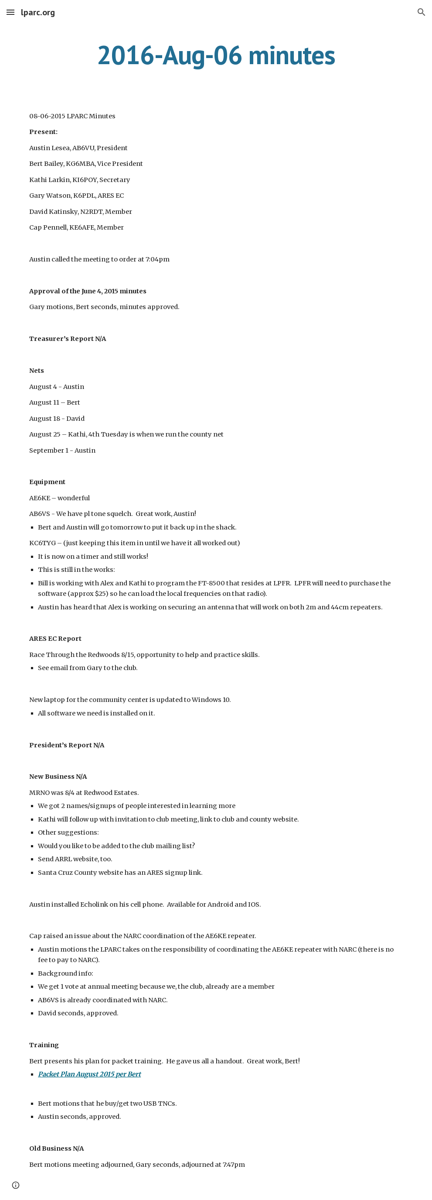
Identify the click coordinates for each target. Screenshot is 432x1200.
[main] (216, 54)
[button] (10, 12)
